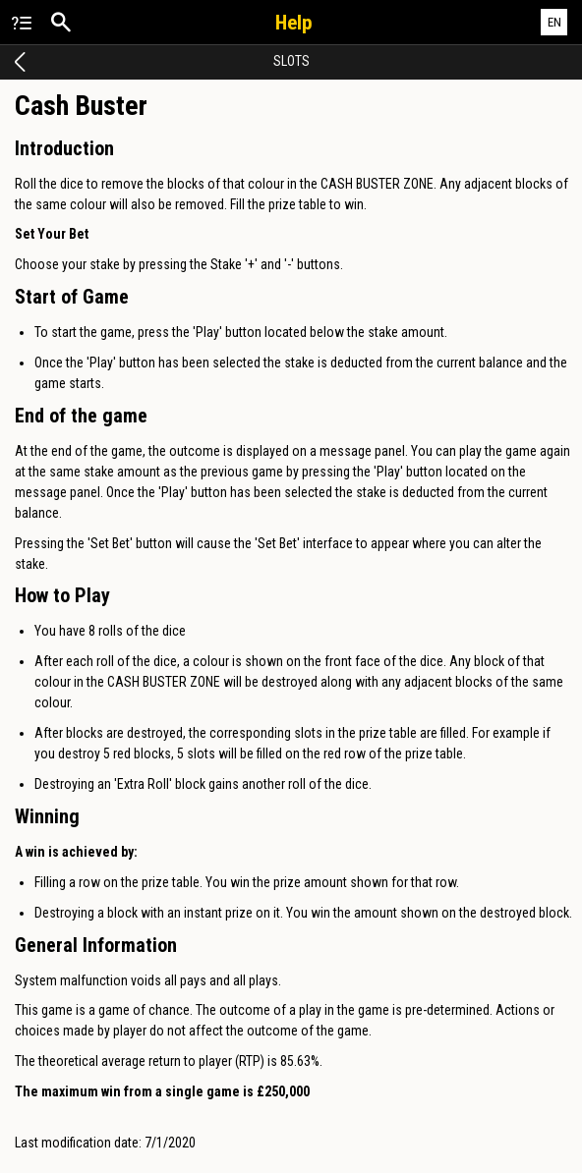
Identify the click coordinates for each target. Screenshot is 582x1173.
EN (554, 22)
